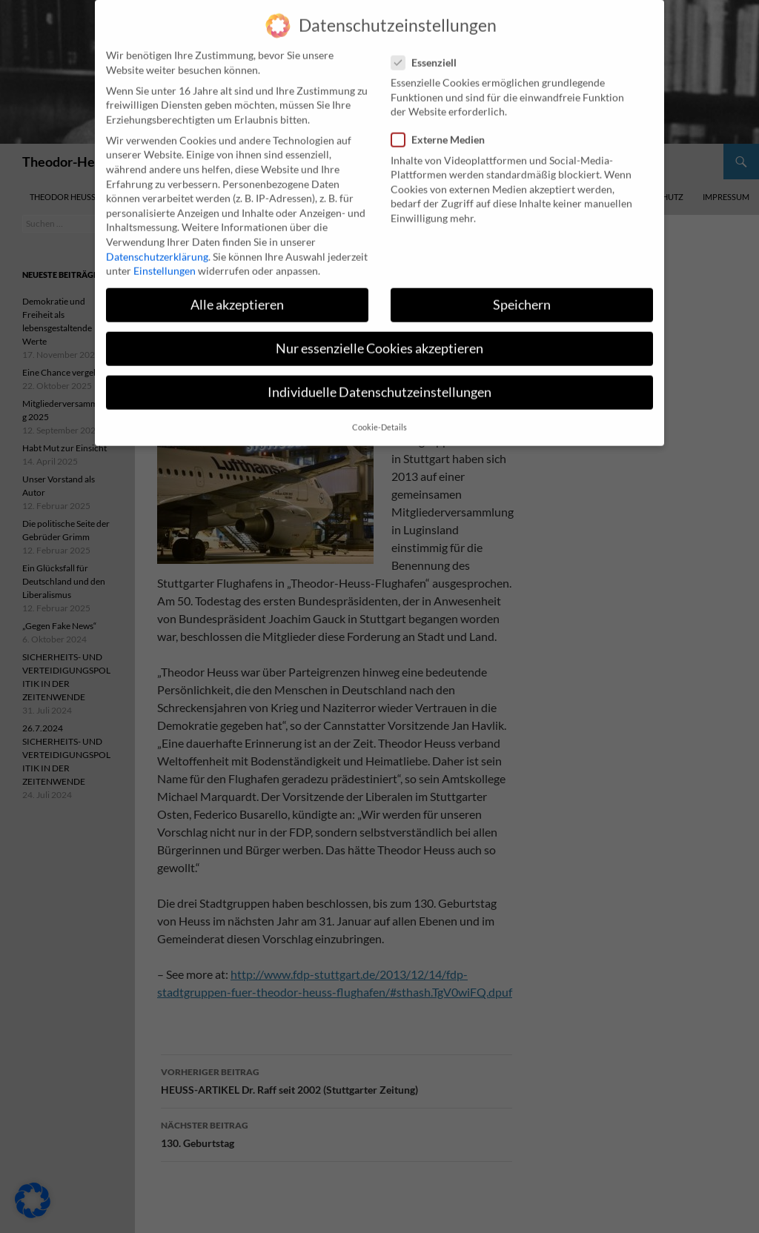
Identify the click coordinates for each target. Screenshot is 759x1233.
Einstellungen (164, 258)
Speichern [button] (522, 292)
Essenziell (428, 49)
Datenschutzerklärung (157, 243)
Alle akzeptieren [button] (237, 292)
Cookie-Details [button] (379, 414)
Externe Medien (442, 127)
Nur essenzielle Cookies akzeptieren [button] (379, 336)
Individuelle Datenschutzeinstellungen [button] (379, 380)
